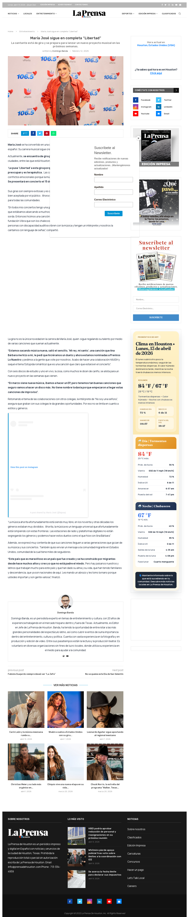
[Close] (138, 138)
